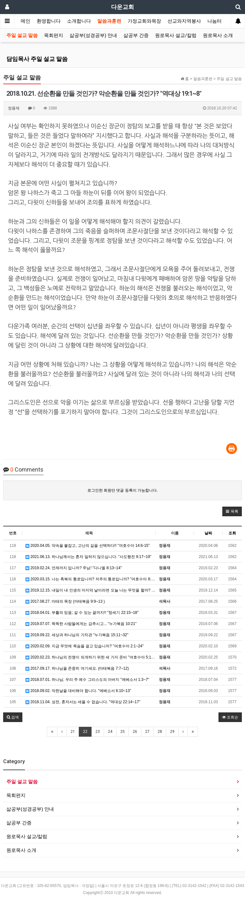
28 (160, 731)
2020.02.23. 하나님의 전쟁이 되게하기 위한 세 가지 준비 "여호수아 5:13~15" (91, 657)
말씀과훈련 (109, 21)
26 (135, 731)
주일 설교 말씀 (22, 35)
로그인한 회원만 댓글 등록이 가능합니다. (122, 490)
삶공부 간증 (136, 35)
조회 (232, 533)
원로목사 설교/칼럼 (176, 35)
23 (97, 731)
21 (73, 731)
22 (85, 731)
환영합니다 (49, 21)
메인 (25, 21)
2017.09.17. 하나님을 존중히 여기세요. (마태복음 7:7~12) (77, 668)
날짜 (208, 533)
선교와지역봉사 (184, 21)
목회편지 (53, 35)
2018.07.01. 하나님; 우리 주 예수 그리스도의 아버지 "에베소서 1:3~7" (87, 679)
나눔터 (214, 21)
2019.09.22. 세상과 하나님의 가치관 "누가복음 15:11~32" (77, 635)
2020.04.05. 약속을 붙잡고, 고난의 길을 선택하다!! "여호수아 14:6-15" (88, 545)
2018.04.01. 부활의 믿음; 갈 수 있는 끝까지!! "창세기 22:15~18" (82, 612)
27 (147, 731)
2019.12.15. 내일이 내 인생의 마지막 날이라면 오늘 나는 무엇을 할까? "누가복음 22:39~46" (91, 590)
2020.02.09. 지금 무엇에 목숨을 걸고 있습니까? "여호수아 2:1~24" (85, 646)
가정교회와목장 (144, 21)
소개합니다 (79, 21)
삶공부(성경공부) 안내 (93, 35)
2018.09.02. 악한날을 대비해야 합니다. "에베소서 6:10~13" (78, 691)
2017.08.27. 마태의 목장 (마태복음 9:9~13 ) (65, 601)
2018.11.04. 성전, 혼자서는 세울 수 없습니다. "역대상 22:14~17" (83, 702)
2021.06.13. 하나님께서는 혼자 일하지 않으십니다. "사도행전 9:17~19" (88, 557)
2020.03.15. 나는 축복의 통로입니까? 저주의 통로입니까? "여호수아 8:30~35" (91, 579)
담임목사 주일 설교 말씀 (37, 59)
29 (172, 731)
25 (122, 731)
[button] (232, 511)
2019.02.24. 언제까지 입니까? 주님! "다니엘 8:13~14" (74, 568)
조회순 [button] (230, 717)
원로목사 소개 (218, 35)
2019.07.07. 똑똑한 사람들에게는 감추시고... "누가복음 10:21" (81, 624)
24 (110, 731)
